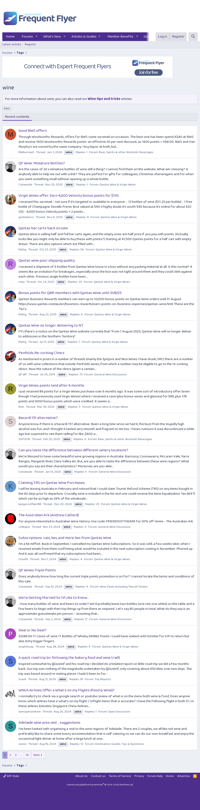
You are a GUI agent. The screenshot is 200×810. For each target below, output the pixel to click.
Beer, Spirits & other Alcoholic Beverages (126, 152)
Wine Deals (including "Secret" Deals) (123, 586)
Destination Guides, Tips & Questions (119, 744)
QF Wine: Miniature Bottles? (41, 163)
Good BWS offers (32, 131)
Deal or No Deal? (32, 630)
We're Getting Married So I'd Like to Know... (53, 598)
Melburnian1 (26, 152)
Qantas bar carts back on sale (43, 228)
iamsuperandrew (29, 711)
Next (37, 755)
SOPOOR (24, 439)
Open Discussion (119, 711)
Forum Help (155, 776)
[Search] (193, 36)
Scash (22, 679)
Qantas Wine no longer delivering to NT (50, 325)
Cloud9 (23, 559)
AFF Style (11, 776)
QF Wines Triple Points (37, 570)
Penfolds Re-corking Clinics (41, 353)
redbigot (24, 526)
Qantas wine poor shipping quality (46, 260)
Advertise (183, 776)
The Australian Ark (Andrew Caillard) (48, 515)
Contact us (98, 776)
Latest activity (11, 44)
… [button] (21, 755)
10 (27, 755)
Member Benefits (120, 36)
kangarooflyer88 (29, 504)
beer (7, 108)
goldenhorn (26, 217)
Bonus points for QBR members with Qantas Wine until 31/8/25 (70, 293)
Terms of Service (120, 776)
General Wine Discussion (110, 374)
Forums (27, 36)
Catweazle (25, 184)
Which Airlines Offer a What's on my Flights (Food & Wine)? (66, 690)
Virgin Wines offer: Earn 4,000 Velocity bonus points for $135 (68, 195)
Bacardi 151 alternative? (38, 418)
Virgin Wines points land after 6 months (51, 385)
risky (21, 281)
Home (10, 36)
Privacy (139, 776)
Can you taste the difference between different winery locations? (73, 450)
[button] (36, 36)
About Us (81, 776)
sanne (22, 744)
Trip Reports (103, 679)
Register (30, 44)
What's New (52, 36)
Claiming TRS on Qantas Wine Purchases (51, 483)
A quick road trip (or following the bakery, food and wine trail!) (69, 658)
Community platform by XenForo (100, 785)
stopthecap (26, 646)
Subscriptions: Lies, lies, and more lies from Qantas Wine (64, 538)
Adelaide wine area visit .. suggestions (49, 723)
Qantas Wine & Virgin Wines (118, 184)
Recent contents (17, 117)
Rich (21, 406)
